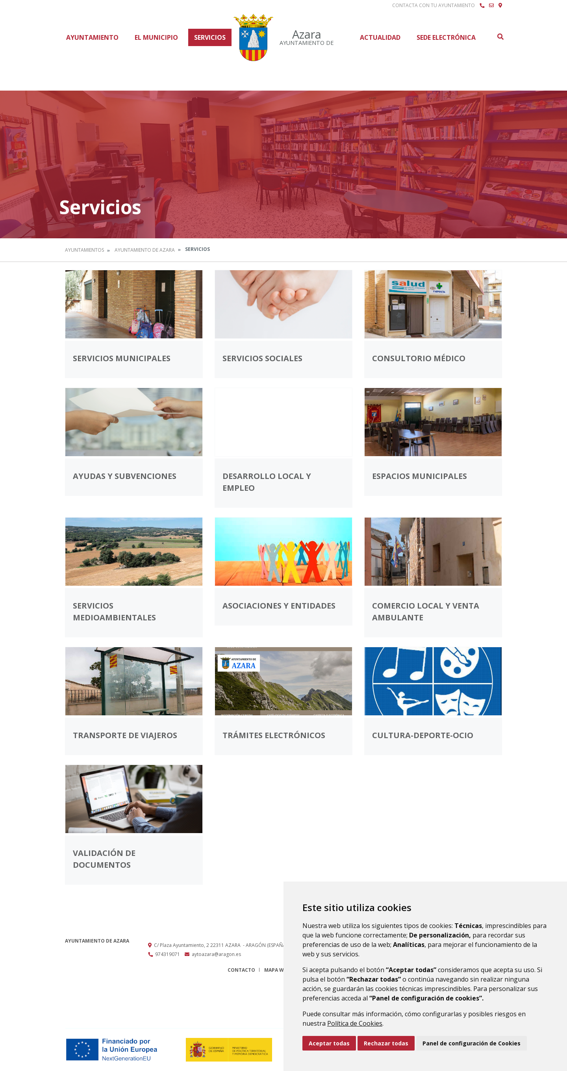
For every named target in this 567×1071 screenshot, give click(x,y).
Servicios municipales (121, 358)
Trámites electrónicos (273, 735)
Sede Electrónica (446, 37)
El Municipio (156, 37)
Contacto (241, 970)
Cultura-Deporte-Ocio (422, 735)
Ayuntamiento (92, 37)
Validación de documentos (104, 859)
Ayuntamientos (84, 250)
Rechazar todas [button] (386, 1043)
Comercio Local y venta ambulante (425, 611)
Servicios (210, 37)
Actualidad (380, 37)
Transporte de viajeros (125, 735)
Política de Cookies (354, 1023)
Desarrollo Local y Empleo (266, 482)
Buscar (500, 37)
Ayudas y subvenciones (124, 476)
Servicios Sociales (262, 358)
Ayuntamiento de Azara (145, 250)
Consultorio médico (418, 358)
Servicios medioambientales (114, 611)
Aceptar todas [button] (329, 1043)
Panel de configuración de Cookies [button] (471, 1043)
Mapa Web (277, 970)
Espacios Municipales (419, 476)
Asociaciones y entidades (278, 605)
